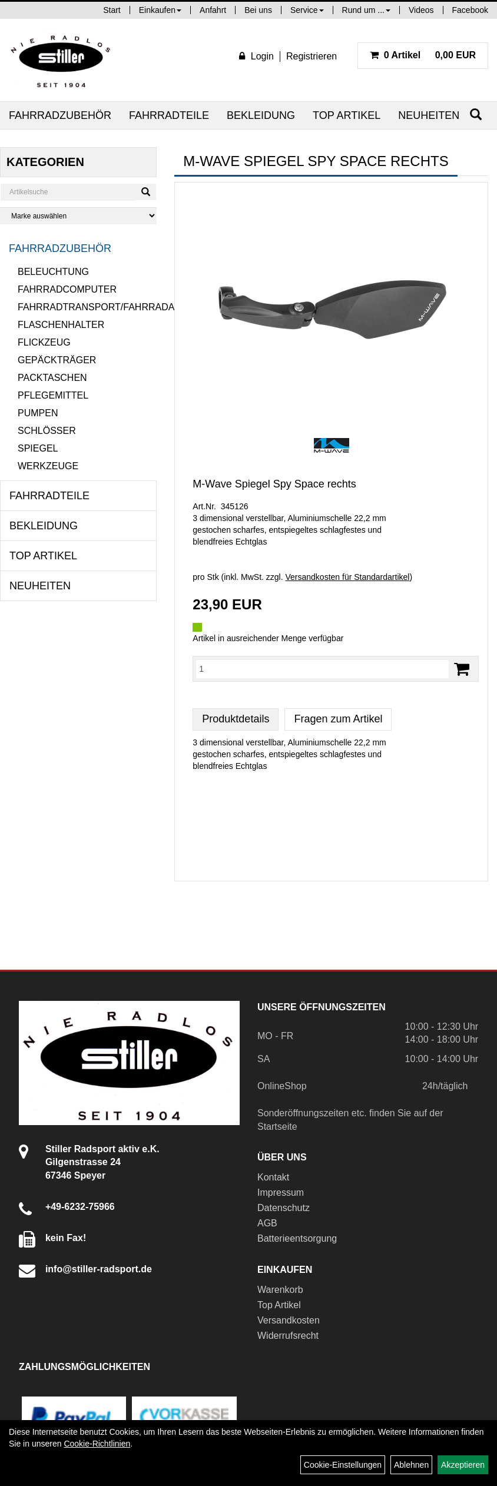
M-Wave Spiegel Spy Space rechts (274, 484)
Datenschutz (283, 1208)
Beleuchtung (53, 272)
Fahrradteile (169, 115)
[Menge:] (322, 668)
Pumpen (38, 413)
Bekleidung (261, 115)
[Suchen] (475, 114)
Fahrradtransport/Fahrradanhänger (87, 307)
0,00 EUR (423, 55)
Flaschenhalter (61, 325)
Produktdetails (235, 719)
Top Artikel (346, 115)
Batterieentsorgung (297, 1238)
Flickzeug (44, 342)
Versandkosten (288, 1320)
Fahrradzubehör (60, 115)
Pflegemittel (53, 395)
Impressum (280, 1193)
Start (112, 10)
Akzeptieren (463, 1465)
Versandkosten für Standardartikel (347, 577)
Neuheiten (428, 115)
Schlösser (47, 431)
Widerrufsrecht (288, 1336)
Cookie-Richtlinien (97, 1443)
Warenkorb (280, 1290)
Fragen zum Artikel (338, 719)
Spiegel (38, 448)
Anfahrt (213, 10)
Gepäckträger (57, 360)
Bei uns (258, 10)
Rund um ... (366, 10)
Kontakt (273, 1177)
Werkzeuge (48, 466)
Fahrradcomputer (67, 289)
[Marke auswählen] (78, 215)
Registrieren (311, 56)
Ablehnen (411, 1465)
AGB (267, 1223)
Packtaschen (52, 378)
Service (307, 10)
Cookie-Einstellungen (343, 1465)
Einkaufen (160, 10)
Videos (421, 10)
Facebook (470, 10)
